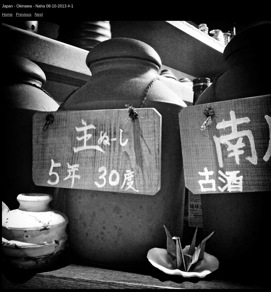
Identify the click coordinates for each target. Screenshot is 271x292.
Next (39, 14)
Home (7, 14)
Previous (23, 14)
